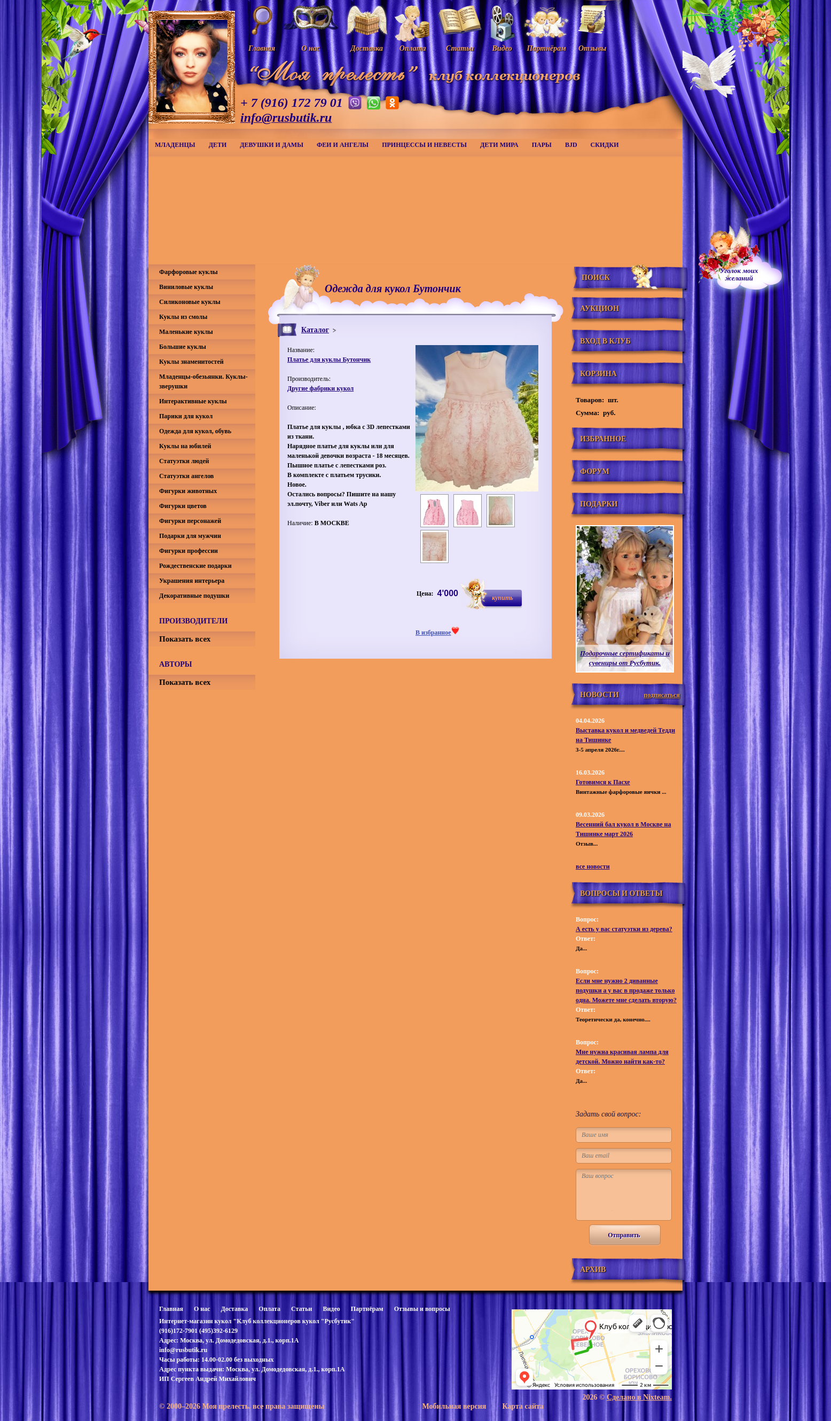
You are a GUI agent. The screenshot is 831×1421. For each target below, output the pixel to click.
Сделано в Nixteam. (639, 1397)
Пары (542, 145)
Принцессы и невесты (424, 145)
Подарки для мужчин (190, 536)
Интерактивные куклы (193, 401)
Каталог (315, 330)
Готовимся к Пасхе (603, 782)
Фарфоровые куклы (188, 272)
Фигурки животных (188, 491)
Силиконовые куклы (190, 302)
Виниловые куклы (186, 287)
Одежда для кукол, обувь (195, 431)
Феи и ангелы (343, 145)
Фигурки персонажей (190, 521)
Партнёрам (367, 1309)
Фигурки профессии (188, 551)
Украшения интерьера (191, 580)
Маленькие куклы (186, 331)
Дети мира (499, 145)
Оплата (269, 1309)
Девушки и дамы (271, 145)
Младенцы (175, 145)
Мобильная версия (454, 1406)
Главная (171, 1309)
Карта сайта (523, 1406)
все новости (593, 866)
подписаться (662, 695)
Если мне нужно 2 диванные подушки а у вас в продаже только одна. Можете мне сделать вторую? (626, 990)
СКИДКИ (605, 145)
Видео (331, 1309)
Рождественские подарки (195, 565)
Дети (218, 145)
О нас (202, 1309)
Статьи (301, 1309)
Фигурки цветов (183, 506)
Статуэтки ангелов (186, 476)
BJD (571, 145)
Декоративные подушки (194, 595)
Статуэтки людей (184, 461)
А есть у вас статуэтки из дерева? (624, 929)
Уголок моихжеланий (739, 274)
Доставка (234, 1309)
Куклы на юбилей (185, 446)
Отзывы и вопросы (422, 1309)
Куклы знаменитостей (191, 361)
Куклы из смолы (183, 317)
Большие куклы (182, 346)
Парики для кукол (186, 416)
